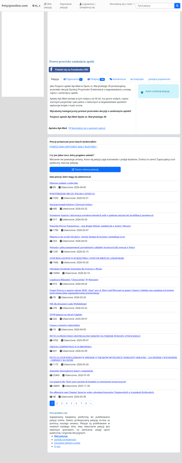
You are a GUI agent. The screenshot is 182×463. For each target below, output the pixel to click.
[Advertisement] (114, 36)
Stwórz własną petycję (85, 169)
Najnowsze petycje (66, 5)
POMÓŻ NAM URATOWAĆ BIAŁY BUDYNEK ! (73, 147)
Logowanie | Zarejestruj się (88, 5)
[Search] (155, 5)
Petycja (55, 79)
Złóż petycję (48, 5)
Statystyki (137, 79)
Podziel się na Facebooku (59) (68, 69)
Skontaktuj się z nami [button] (121, 4)
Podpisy (96, 79)
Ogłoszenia (73, 79)
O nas (57, 446)
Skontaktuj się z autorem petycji (87, 128)
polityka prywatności (159, 79)
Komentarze (118, 79)
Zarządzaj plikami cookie (67, 443)
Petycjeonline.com (15, 6)
